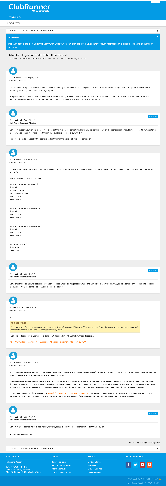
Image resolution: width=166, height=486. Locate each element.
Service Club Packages (61, 465)
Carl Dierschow (62, 58)
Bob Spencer (17, 307)
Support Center (94, 472)
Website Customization (33, 58)
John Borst (17, 120)
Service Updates (95, 469)
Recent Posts (13, 23)
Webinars (92, 465)
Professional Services (61, 472)
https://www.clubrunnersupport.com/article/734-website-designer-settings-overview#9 (48, 342)
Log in (155, 1)
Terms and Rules (135, 483)
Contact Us (134, 479)
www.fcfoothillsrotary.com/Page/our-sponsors (68, 393)
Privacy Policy (152, 483)
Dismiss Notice (157, 36)
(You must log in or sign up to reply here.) (144, 443)
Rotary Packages (59, 462)
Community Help (149, 479)
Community (15, 17)
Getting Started (94, 462)
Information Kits (59, 469)
